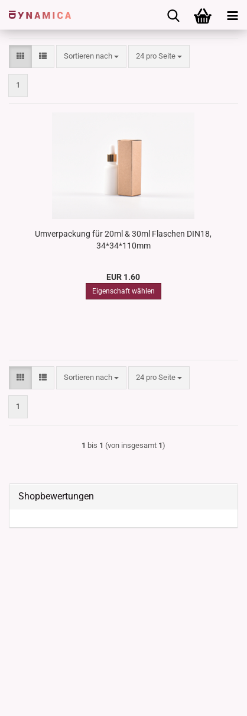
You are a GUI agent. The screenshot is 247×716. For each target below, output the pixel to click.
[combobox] (91, 56)
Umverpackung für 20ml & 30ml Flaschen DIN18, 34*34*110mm (123, 239)
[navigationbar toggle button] (232, 15)
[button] (20, 56)
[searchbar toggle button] (173, 15)
